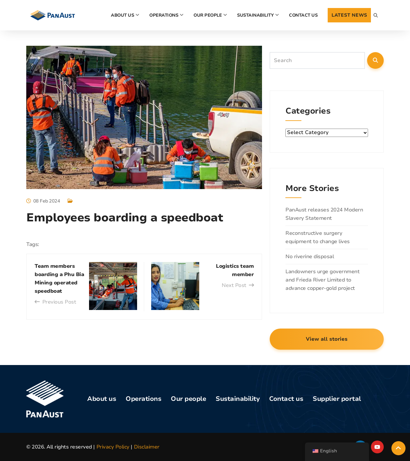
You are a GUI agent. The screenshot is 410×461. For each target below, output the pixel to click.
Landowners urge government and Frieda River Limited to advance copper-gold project (322, 280)
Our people (207, 15)
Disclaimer (147, 446)
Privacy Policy (112, 446)
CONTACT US (303, 15)
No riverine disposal (309, 256)
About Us (122, 15)
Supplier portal (337, 398)
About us (101, 398)
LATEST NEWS (349, 15)
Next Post (238, 285)
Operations (163, 15)
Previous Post (55, 302)
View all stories (327, 339)
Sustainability (255, 15)
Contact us (286, 398)
